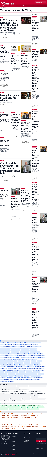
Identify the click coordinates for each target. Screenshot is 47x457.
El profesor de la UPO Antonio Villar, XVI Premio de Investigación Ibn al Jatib (36, 220)
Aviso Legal (26, 441)
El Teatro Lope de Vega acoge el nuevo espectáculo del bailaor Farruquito (15, 59)
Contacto (25, 442)
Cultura (38, 5)
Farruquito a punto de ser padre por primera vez (35, 54)
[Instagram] (4, 443)
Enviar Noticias (38, 449)
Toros (28, 5)
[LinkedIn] (6, 443)
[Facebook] (1, 443)
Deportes (24, 5)
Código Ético (26, 436)
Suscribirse (41, 441)
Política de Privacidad (27, 437)
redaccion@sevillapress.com (10, 454)
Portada (3, 5)
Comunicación (33, 5)
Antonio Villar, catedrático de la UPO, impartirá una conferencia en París (4, 73)
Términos (41, 453)
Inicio (1, 7)
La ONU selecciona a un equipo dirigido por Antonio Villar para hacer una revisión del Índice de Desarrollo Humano (4, 194)
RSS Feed (13, 449)
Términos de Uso (26, 440)
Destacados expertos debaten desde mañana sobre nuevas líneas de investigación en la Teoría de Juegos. (25, 196)
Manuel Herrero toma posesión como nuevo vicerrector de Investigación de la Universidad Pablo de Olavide (26, 126)
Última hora (8, 5)
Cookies (38, 453)
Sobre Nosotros (26, 435)
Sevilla (12, 5)
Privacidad (34, 453)
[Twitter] (2, 443)
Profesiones (43, 5)
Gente (21, 5)
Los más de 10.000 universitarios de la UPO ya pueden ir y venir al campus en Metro (15, 203)
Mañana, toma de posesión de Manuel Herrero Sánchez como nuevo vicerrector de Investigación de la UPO (4, 142)
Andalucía (16, 5)
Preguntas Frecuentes (39, 448)
